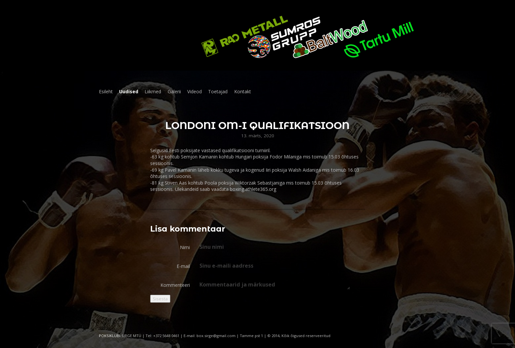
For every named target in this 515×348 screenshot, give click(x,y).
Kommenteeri (175, 285)
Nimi (185, 247)
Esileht (106, 91)
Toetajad (218, 91)
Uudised (128, 91)
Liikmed (153, 91)
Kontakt (242, 91)
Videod (194, 91)
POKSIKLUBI (109, 335)
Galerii (174, 91)
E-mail (183, 266)
